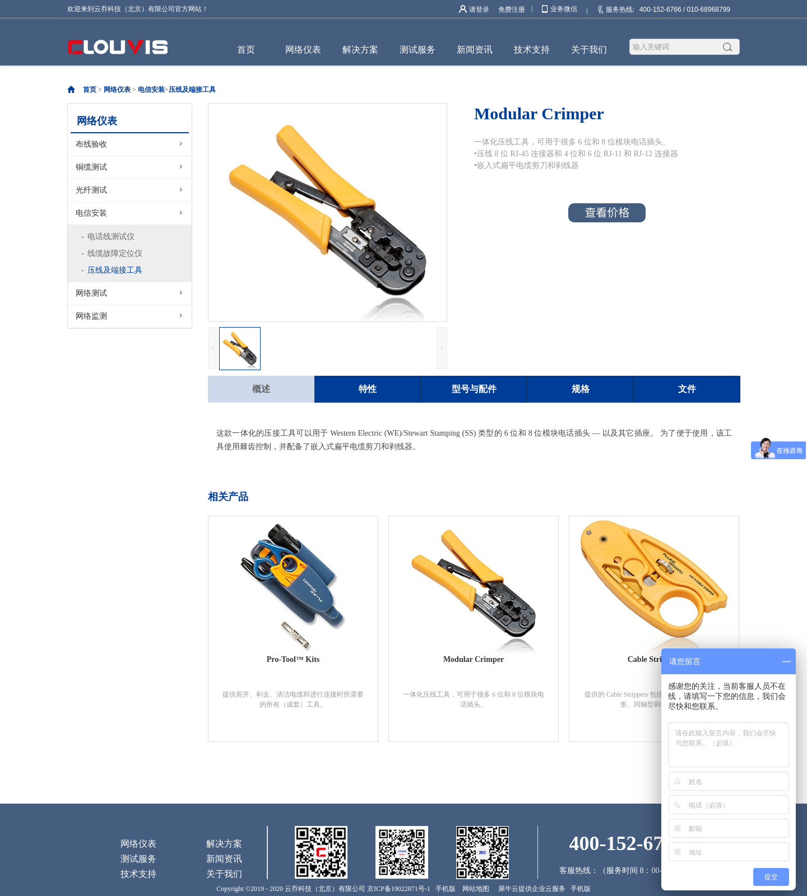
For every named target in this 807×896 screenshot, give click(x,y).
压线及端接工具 (192, 90)
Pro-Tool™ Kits (293, 659)
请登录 (479, 9)
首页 (246, 49)
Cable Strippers (654, 659)
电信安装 (151, 90)
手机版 (444, 889)
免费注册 (511, 9)
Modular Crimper (473, 659)
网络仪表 (117, 90)
